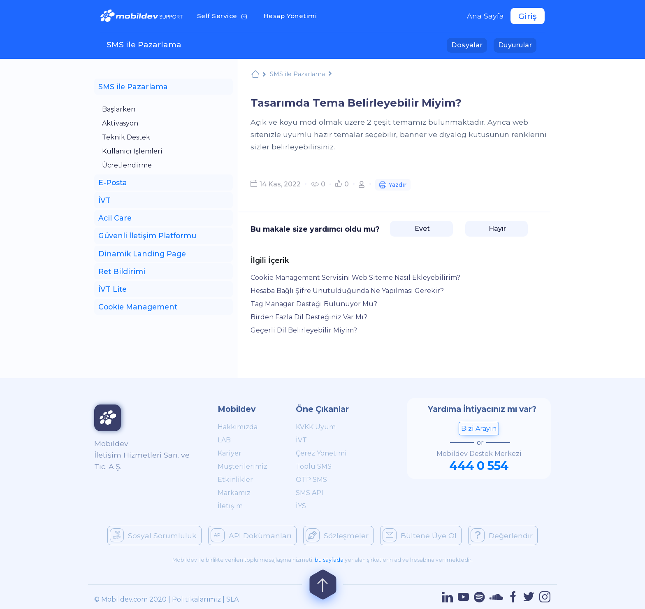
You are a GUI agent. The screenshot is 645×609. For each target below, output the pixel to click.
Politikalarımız (196, 599)
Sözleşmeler (337, 535)
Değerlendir (502, 535)
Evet (421, 228)
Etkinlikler (235, 479)
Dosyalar (469, 44)
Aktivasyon (120, 123)
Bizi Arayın (479, 428)
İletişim (230, 506)
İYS (301, 506)
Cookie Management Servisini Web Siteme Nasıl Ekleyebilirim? (355, 277)
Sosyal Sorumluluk (153, 535)
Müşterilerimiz (242, 466)
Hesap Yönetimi (292, 15)
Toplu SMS (314, 466)
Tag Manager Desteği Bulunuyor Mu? (314, 304)
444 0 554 (478, 465)
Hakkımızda (238, 427)
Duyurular (517, 44)
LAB (224, 440)
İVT (301, 440)
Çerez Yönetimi (321, 453)
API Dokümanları (251, 535)
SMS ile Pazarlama (144, 44)
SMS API (309, 493)
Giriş (527, 16)
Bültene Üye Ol (420, 535)
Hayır (496, 228)
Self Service (223, 15)
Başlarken (118, 109)
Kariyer (229, 453)
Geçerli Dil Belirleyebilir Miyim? (304, 330)
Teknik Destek (126, 137)
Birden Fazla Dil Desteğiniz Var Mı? (309, 317)
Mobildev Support (255, 75)
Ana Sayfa (485, 16)
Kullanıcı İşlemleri (132, 151)
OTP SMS (311, 479)
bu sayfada (329, 560)
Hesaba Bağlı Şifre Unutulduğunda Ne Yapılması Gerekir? (347, 291)
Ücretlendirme (127, 165)
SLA (232, 599)
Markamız (234, 493)
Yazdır (392, 185)
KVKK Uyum (316, 427)
